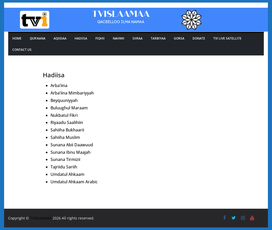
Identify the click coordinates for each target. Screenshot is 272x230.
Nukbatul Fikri (64, 115)
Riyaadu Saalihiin (67, 122)
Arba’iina (59, 85)
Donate (199, 38)
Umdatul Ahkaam (67, 174)
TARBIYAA (158, 38)
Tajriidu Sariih (64, 167)
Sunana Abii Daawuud (72, 145)
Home (17, 38)
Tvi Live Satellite (227, 38)
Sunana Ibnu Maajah (70, 152)
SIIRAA (138, 38)
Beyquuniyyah (64, 100)
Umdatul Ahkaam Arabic (74, 182)
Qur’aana (37, 38)
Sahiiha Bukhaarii (67, 130)
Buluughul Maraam (69, 108)
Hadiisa (81, 38)
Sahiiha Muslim (65, 137)
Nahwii (118, 38)
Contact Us (22, 49)
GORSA (179, 38)
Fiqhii (100, 38)
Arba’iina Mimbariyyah (72, 93)
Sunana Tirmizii (65, 159)
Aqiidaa (60, 38)
